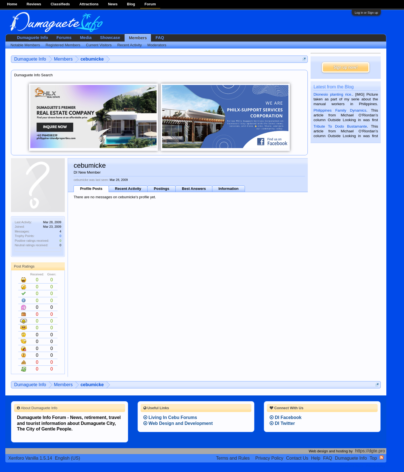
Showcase (110, 37)
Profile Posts (91, 189)
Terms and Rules (233, 458)
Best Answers (194, 189)
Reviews (34, 4)
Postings (161, 189)
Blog (131, 4)
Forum (150, 4)
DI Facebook (286, 417)
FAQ (159, 37)
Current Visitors (99, 45)
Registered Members (63, 45)
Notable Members (25, 45)
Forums (64, 37)
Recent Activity (128, 189)
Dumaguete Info (32, 37)
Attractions (89, 4)
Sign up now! (346, 67)
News (113, 4)
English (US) (67, 458)
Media (86, 37)
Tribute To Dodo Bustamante (340, 126)
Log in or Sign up (366, 12)
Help (315, 458)
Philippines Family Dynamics (339, 110)
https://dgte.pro (370, 450)
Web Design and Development (178, 423)
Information (229, 189)
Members (138, 38)
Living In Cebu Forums (170, 417)
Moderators (156, 45)
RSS (382, 457)
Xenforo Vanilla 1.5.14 (30, 458)
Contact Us (297, 458)
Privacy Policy (269, 458)
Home (12, 4)
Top (373, 458)
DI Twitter (282, 423)
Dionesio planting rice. (332, 94)
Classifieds (60, 4)
